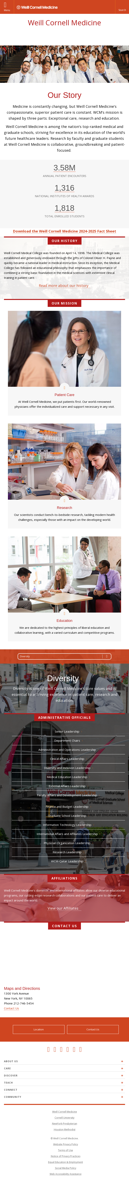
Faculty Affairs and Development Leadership (67, 795)
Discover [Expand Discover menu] (11, 1075)
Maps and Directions (22, 988)
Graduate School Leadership (67, 816)
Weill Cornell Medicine (64, 22)
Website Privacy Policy (65, 1144)
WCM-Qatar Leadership (67, 861)
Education (64, 620)
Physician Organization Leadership (67, 843)
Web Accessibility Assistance (66, 1174)
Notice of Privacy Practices (65, 1156)
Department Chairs (67, 740)
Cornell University (64, 1117)
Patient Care (64, 394)
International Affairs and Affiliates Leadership (67, 834)
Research (64, 507)
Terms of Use (65, 1150)
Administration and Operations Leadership (67, 750)
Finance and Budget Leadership (67, 807)
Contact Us (11, 1008)
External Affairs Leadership (67, 786)
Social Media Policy (65, 1168)
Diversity (65, 656)
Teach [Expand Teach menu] (8, 1082)
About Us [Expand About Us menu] (11, 1061)
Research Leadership (67, 852)
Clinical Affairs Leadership (67, 759)
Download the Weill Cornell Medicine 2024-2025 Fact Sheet (64, 231)
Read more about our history (63, 285)
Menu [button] (7, 10)
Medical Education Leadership (67, 777)
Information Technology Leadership (67, 825)
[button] (122, 7)
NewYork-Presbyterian (64, 1123)
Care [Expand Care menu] (7, 1068)
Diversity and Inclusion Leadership (67, 768)
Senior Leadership (67, 731)
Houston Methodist (64, 1129)
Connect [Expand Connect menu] (10, 1089)
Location (39, 1029)
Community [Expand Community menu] (12, 1097)
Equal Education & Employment (65, 1162)
